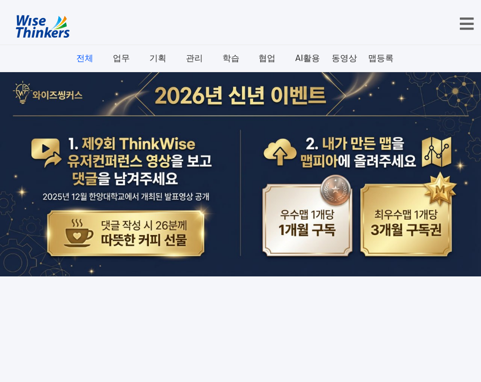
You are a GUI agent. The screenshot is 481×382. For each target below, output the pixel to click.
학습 (230, 58)
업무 (121, 58)
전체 (84, 58)
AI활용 (307, 58)
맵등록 (381, 58)
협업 (267, 58)
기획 (157, 58)
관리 (194, 58)
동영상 (344, 58)
